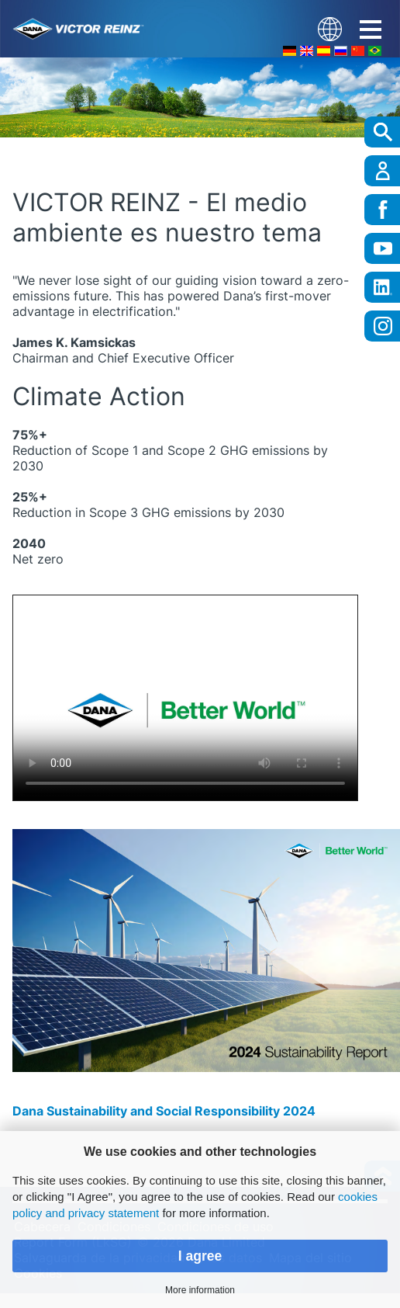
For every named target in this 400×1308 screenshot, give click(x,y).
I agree (200, 1256)
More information (200, 1290)
